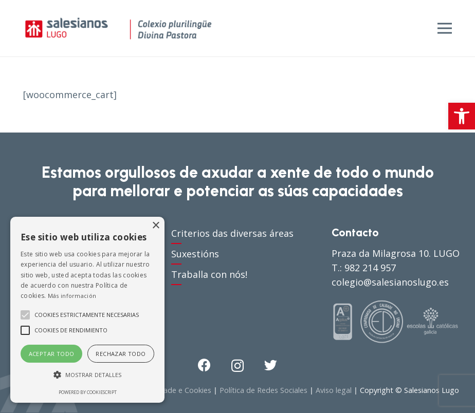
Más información (72, 295)
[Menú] (445, 28)
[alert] (87, 310)
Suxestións (195, 254)
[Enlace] (118, 28)
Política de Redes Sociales (263, 390)
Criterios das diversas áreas (232, 233)
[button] (461, 116)
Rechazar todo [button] (120, 354)
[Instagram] (237, 366)
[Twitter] (270, 365)
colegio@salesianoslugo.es (390, 282)
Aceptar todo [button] (52, 354)
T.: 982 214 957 (364, 267)
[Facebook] (204, 365)
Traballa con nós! (209, 274)
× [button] (155, 226)
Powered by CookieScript (88, 392)
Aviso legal (334, 390)
